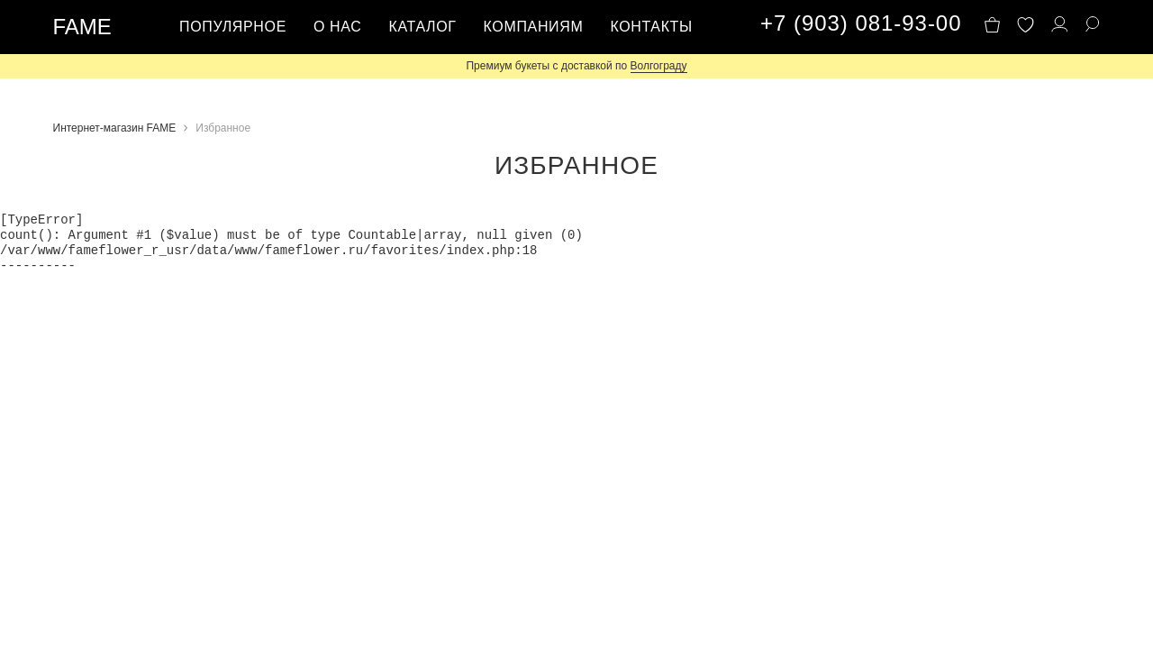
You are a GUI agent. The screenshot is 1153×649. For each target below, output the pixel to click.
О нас (337, 26)
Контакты (651, 26)
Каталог (422, 26)
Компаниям (534, 26)
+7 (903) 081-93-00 (860, 23)
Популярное (232, 26)
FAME (82, 26)
